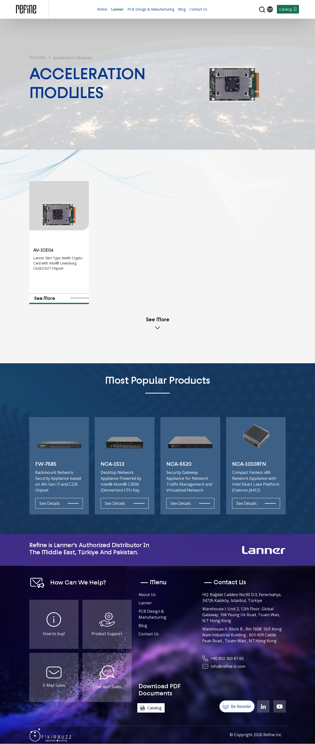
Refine (102, 9)
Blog (182, 9)
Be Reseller (237, 706)
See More (61, 298)
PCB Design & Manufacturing (150, 9)
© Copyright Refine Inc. (256, 734)
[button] (262, 10)
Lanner (117, 9)
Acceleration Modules (73, 57)
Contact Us (198, 9)
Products (37, 57)
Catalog (288, 9)
